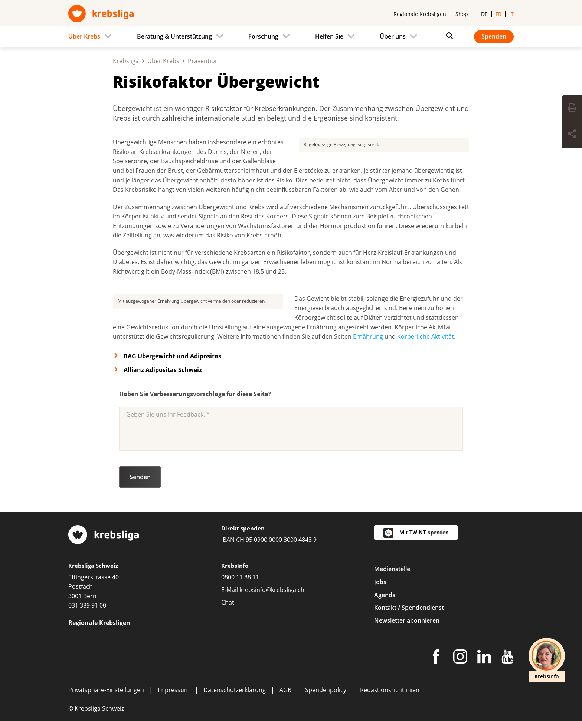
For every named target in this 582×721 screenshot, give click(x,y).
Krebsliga (126, 61)
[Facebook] (436, 658)
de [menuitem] (484, 13)
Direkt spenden (243, 528)
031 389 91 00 (87, 605)
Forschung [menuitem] (263, 36)
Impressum (174, 690)
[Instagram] (460, 658)
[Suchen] (447, 35)
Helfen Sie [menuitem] (329, 36)
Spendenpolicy (325, 690)
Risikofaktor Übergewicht (216, 81)
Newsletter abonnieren (406, 620)
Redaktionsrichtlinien (389, 690)
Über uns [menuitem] (393, 36)
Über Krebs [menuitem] (84, 36)
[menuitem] (92, 36)
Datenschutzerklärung (234, 690)
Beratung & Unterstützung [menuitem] (174, 36)
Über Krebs (163, 61)
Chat (227, 602)
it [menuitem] (511, 13)
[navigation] (291, 36)
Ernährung (368, 336)
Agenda (385, 595)
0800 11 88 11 (240, 577)
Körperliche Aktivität (425, 336)
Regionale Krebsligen (419, 13)
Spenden (493, 36)
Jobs (380, 582)
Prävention (203, 61)
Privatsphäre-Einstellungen (106, 690)
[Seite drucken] (572, 108)
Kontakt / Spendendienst (409, 607)
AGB (285, 690)
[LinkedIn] (484, 658)
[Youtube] (507, 658)
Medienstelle (392, 569)
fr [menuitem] (498, 13)
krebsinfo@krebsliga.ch (271, 590)
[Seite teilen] (572, 135)
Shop (461, 13)
